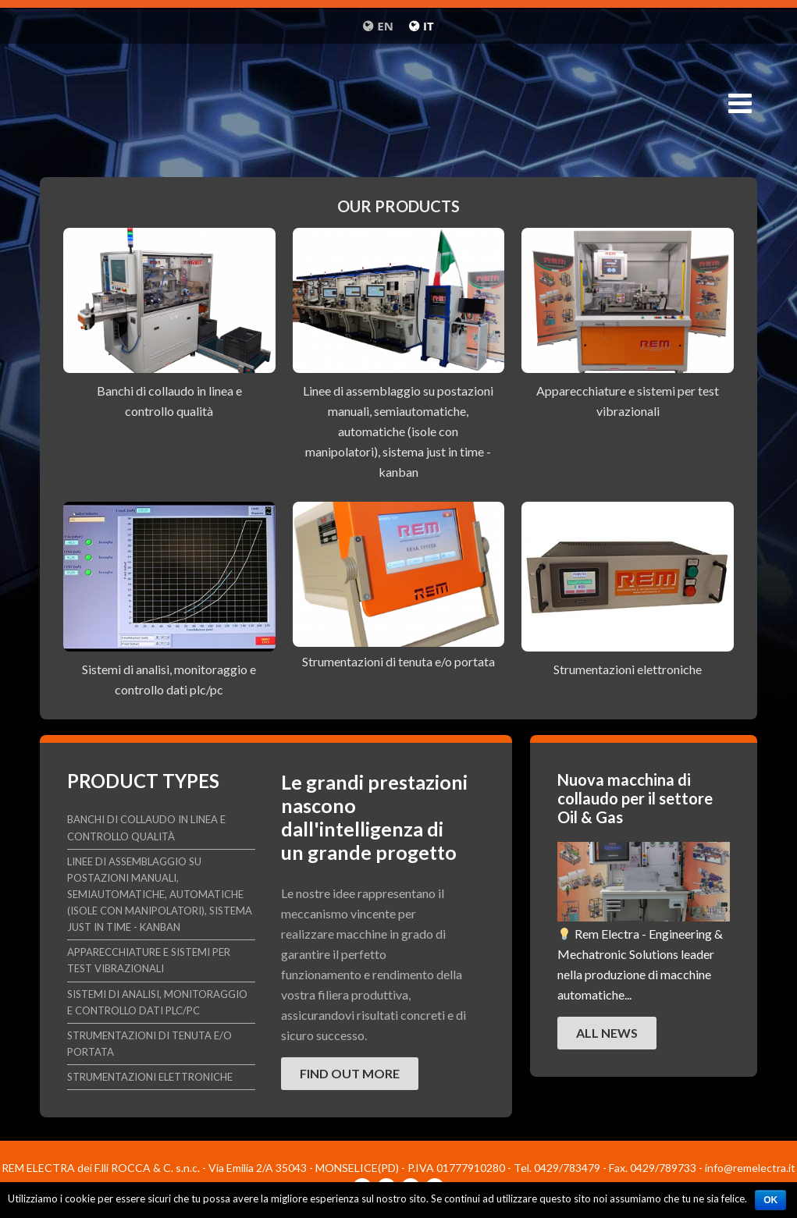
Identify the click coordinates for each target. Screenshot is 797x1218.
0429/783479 (567, 1167)
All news (607, 1032)
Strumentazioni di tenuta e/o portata (398, 661)
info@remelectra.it (750, 1167)
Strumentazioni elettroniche (627, 669)
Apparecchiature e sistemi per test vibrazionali (148, 960)
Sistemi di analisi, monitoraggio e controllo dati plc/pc (157, 1002)
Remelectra (398, 108)
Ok (770, 1200)
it (428, 26)
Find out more (350, 1073)
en (385, 26)
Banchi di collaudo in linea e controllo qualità (146, 827)
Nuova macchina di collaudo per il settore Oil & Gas (635, 798)
